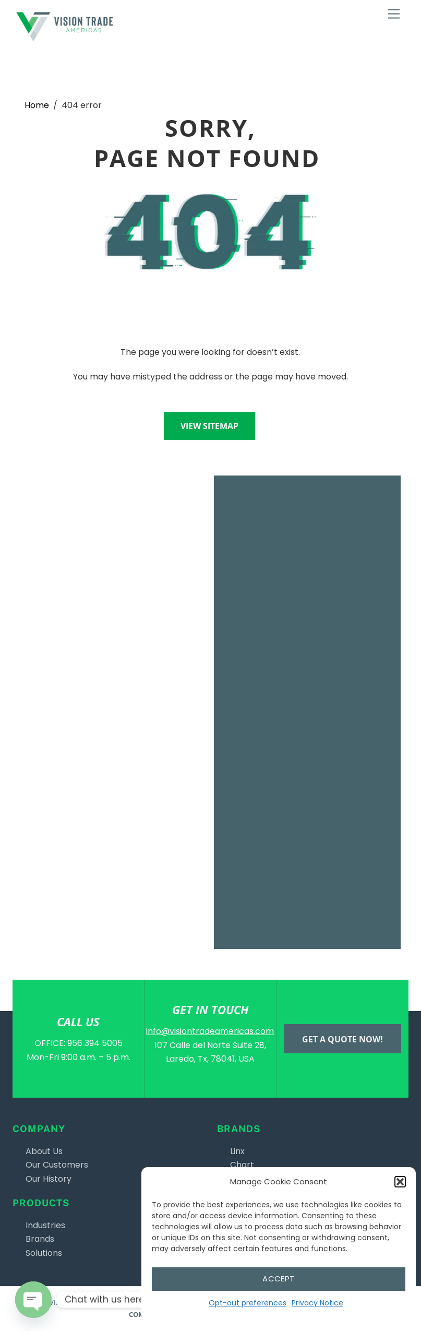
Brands (40, 1239)
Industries (45, 1225)
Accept (278, 1278)
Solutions (44, 1253)
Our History (48, 1179)
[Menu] (393, 14)
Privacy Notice (317, 1303)
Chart (242, 1165)
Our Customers (57, 1165)
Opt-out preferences (247, 1303)
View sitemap (209, 426)
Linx (237, 1151)
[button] (400, 1181)
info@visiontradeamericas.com (210, 1031)
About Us (44, 1151)
